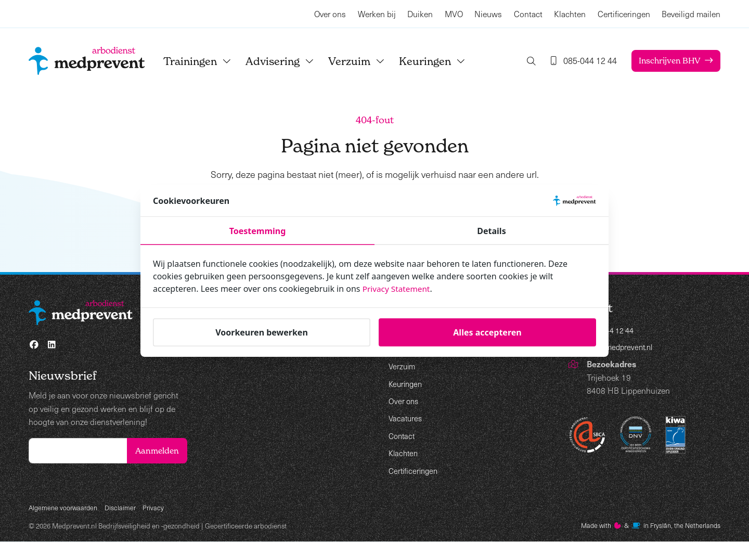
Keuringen (441, 61)
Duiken (420, 13)
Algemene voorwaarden (65, 507)
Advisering (289, 61)
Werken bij (377, 13)
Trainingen (207, 61)
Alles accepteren (487, 332)
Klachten (570, 13)
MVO (454, 13)
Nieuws (488, 13)
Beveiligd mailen (691, 13)
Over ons (330, 13)
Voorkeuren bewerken (261, 332)
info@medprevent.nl (622, 348)
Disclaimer (125, 507)
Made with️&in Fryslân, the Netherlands (645, 526)
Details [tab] (491, 231)
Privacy (159, 507)
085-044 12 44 (613, 331)
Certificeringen (624, 13)
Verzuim (366, 61)
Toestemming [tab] (257, 231)
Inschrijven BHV (667, 60)
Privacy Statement (398, 288)
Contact (528, 13)
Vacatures (406, 417)
